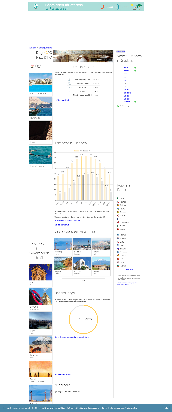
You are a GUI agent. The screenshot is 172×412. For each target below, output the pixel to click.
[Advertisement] (86, 29)
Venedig (58, 252)
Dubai (33, 379)
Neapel (96, 271)
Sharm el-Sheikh (38, 93)
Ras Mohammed (38, 166)
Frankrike (33, 285)
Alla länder (129, 269)
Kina (121, 259)
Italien (32, 333)
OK (166, 408)
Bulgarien (123, 266)
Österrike (123, 201)
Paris (32, 282)
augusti (126, 89)
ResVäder (33, 48)
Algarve (58, 271)
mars (125, 74)
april (125, 77)
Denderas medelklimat (63, 375)
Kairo (32, 142)
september (127, 92)
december (127, 102)
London (34, 306)
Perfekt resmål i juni (62, 100)
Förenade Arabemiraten (38, 382)
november (127, 98)
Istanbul (34, 355)
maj (125, 80)
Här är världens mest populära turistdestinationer (72, 337)
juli (125, 86)
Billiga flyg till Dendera (62, 224)
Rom (32, 331)
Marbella (77, 271)
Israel (122, 245)
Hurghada (35, 117)
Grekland (123, 235)
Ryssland (123, 248)
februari (126, 71)
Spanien (123, 212)
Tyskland (123, 205)
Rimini (96, 252)
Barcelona (78, 252)
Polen (122, 241)
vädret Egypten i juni (45, 48)
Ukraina (122, 208)
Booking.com (120, 51)
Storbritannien (34, 309)
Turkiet (32, 357)
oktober (126, 95)
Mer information (131, 408)
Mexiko (122, 226)
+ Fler (83, 280)
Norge (122, 262)
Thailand (123, 238)
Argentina (123, 252)
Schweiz (123, 215)
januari (126, 68)
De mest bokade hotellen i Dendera (67, 221)
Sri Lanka (123, 255)
